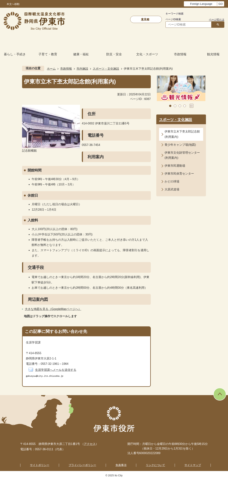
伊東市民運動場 (175, 165)
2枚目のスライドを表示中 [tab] (175, 106)
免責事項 (121, 465)
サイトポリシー (39, 465)
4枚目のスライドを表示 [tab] (184, 106)
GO (220, 3)
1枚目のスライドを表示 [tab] (170, 106)
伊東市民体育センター (179, 173)
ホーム (51, 68)
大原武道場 (172, 189)
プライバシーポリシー (82, 465)
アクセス (90, 443)
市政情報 (66, 68)
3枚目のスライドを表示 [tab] (180, 106)
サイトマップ (192, 465)
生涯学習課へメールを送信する (55, 369)
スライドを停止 (191, 106)
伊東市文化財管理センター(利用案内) (182, 155)
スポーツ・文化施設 (106, 68)
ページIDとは (216, 19)
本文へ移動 (13, 4)
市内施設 (82, 68)
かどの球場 (172, 181)
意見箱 (145, 19)
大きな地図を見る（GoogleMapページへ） (53, 309)
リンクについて (155, 465)
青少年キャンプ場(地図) (180, 144)
